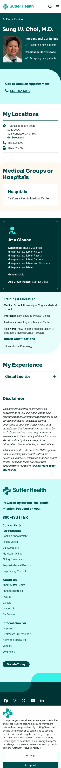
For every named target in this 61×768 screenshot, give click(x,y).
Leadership (9, 608)
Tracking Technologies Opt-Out (18, 747)
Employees (9, 628)
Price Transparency (34, 721)
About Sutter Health (14, 585)
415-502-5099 (17, 91)
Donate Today (16, 664)
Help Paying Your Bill (15, 571)
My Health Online (12, 553)
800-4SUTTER (15, 517)
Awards (7, 596)
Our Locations (11, 547)
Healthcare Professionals (17, 634)
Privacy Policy (10, 730)
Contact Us (10, 525)
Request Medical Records (17, 565)
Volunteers (9, 651)
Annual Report (13, 591)
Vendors (7, 646)
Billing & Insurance (13, 559)
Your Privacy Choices (17, 739)
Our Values (9, 614)
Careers (7, 602)
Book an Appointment (15, 536)
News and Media (15, 640)
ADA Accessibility (11, 721)
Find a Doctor (10, 542)
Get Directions (15, 137)
